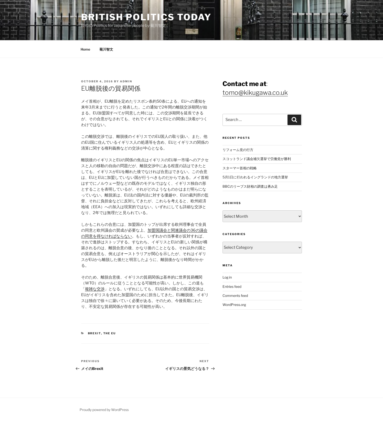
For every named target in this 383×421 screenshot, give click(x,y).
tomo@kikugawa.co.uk (255, 92)
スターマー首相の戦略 (240, 168)
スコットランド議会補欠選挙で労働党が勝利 (257, 159)
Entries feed (232, 286)
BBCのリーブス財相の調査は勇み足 (250, 186)
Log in (227, 277)
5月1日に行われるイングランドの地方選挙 (255, 177)
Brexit (94, 333)
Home (85, 49)
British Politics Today (146, 17)
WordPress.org (234, 304)
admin (126, 81)
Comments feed (235, 295)
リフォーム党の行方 (238, 150)
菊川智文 (106, 49)
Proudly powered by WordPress (104, 410)
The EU (109, 333)
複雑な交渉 (95, 289)
